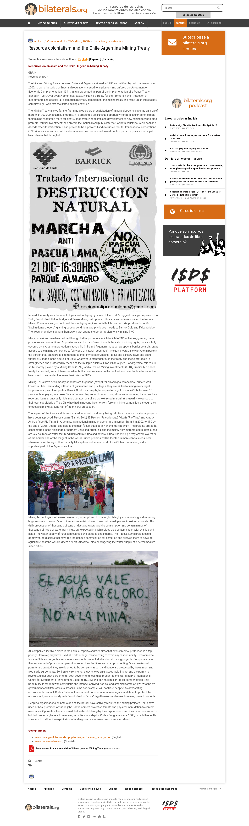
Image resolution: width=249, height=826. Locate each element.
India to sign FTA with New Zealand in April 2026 (193, 125)
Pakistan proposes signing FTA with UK (189, 148)
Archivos (49, 788)
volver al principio (211, 789)
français (194, 23)
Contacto (67, 788)
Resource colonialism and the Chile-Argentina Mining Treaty (70, 748)
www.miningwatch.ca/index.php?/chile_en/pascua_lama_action (73, 737)
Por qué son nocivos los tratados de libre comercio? (185, 236)
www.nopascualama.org (49, 741)
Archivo (38, 41)
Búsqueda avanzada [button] (193, 15)
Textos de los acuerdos (111, 23)
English (167, 23)
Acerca (139, 23)
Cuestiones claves (76, 23)
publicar (214, 23)
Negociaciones (47, 23)
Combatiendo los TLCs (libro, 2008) (68, 41)
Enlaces (113, 788)
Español (181, 23)
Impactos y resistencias (108, 41)
